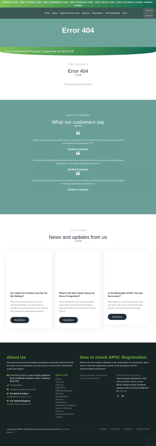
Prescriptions (97, 13)
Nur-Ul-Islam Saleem (89, 378)
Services (85, 13)
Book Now (60, 387)
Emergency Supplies (65, 405)
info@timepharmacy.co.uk (21, 389)
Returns (59, 399)
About (54, 13)
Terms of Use (143, 429)
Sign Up (149, 16)
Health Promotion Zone (70, 13)
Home (47, 13)
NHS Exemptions (112, 13)
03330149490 (14, 385)
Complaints (61, 402)
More (124, 13)
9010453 (123, 391)
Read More (20, 320)
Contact (128, 429)
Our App (149, 10)
